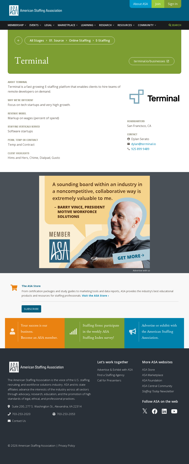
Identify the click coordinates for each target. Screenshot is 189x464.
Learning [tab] (88, 25)
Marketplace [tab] (68, 25)
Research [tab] (107, 25)
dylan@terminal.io (143, 144)
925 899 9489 (140, 149)
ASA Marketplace (152, 373)
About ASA (140, 4)
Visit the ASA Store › (95, 295)
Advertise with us (141, 270)
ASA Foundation (152, 379)
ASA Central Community (157, 384)
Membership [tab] (17, 25)
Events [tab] (36, 25)
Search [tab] (175, 25)
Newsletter (158, 389)
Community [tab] (147, 25)
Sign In (173, 4)
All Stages (37, 40)
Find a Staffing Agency (110, 373)
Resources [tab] (126, 25)
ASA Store (148, 368)
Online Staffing (80, 40)
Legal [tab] (49, 25)
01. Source (56, 40)
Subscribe (31, 309)
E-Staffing (103, 40)
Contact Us (19, 419)
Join (158, 4)
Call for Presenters (109, 379)
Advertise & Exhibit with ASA (115, 368)
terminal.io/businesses (151, 61)
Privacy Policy (67, 444)
